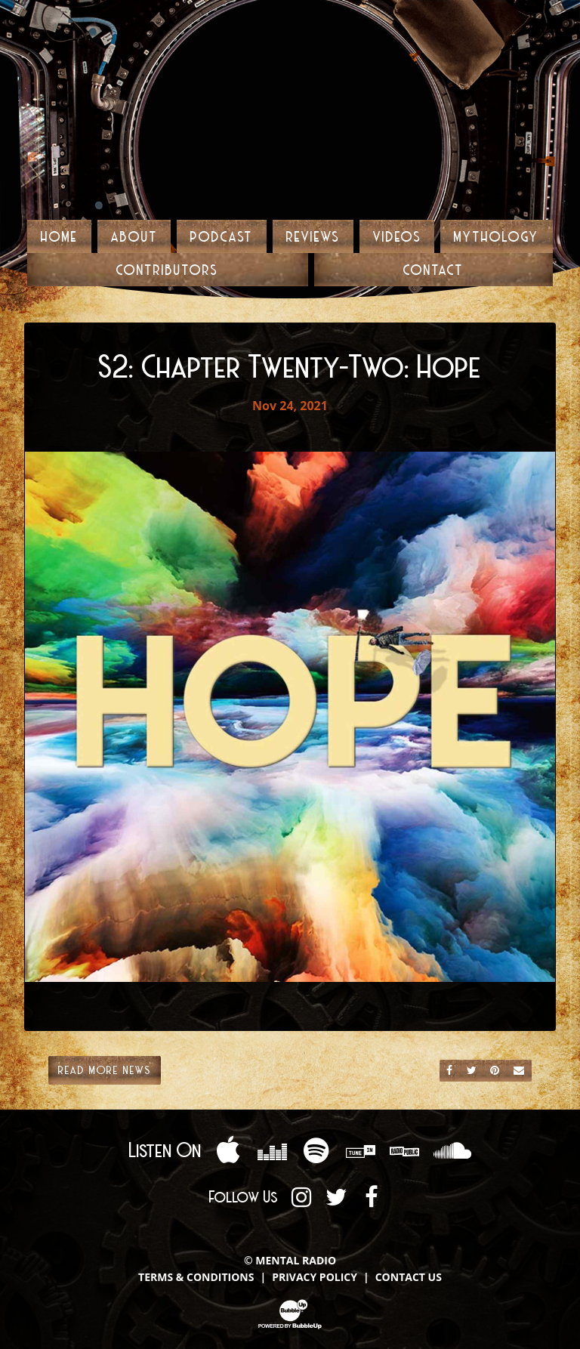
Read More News (104, 1069)
